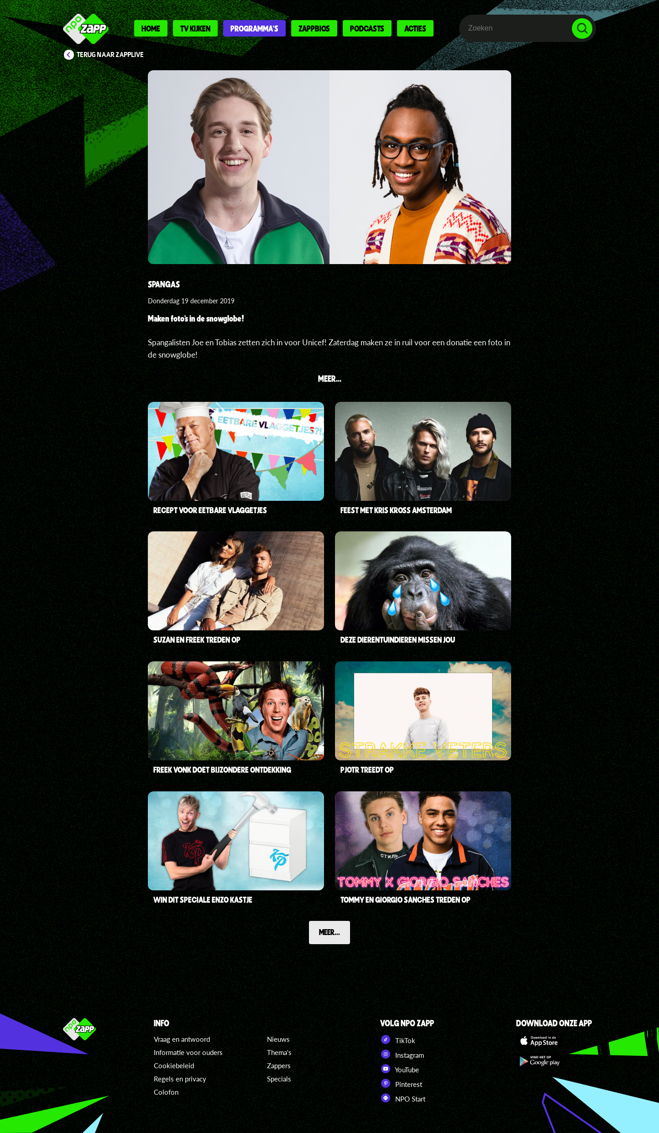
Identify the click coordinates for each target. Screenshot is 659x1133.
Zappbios (314, 28)
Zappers (279, 1065)
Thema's (279, 1052)
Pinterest (401, 1083)
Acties (415, 28)
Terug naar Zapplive (110, 55)
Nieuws (278, 1039)
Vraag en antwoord (182, 1039)
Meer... (329, 932)
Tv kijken (195, 28)
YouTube (399, 1068)
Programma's (254, 28)
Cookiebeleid (174, 1065)
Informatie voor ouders (188, 1052)
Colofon (166, 1092)
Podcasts (367, 28)
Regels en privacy (180, 1079)
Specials (279, 1079)
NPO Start (402, 1097)
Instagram (402, 1054)
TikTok (397, 1039)
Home (150, 28)
